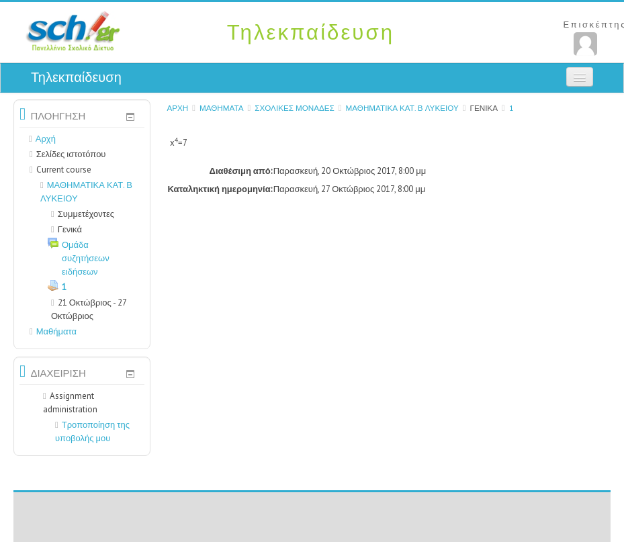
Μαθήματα (221, 108)
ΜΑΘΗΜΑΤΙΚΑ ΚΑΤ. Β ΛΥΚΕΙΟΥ (402, 108)
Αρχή (177, 108)
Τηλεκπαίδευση (76, 77)
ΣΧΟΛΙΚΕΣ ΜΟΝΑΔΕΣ (295, 108)
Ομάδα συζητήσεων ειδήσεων (85, 258)
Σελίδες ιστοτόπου (71, 154)
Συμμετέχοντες (82, 214)
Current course (63, 169)
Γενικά (484, 108)
